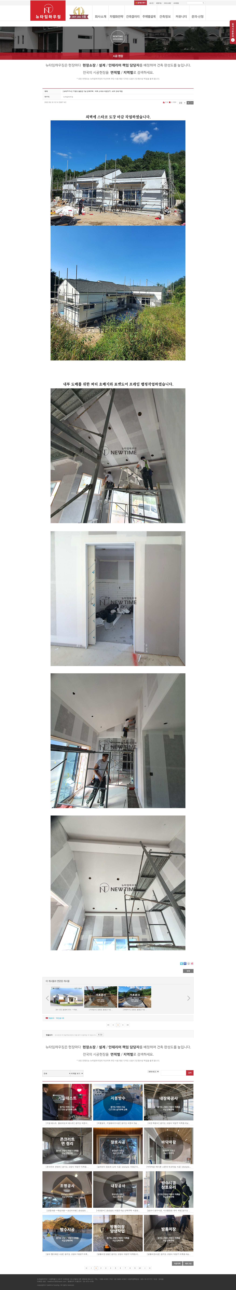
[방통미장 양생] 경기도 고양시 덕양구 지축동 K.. (118, 1254)
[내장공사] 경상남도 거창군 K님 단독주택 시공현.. (118, 1210)
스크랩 (172, 102)
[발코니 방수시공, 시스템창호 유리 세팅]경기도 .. (168, 1210)
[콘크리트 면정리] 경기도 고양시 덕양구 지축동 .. (67, 1166)
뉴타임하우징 (68, 97)
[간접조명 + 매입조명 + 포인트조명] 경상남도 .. (67, 1210)
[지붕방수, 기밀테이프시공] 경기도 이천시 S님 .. (118, 1123)
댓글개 (51, 1018)
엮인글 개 (60, 1018)
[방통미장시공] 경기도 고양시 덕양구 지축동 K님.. (168, 1254)
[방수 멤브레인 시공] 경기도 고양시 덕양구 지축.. (67, 1254)
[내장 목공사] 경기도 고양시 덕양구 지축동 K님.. (169, 1123)
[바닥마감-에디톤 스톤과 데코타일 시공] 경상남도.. (168, 1166)
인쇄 (165, 102)
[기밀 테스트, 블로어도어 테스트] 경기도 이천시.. (67, 1123)
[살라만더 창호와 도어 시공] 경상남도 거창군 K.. (118, 1166)
